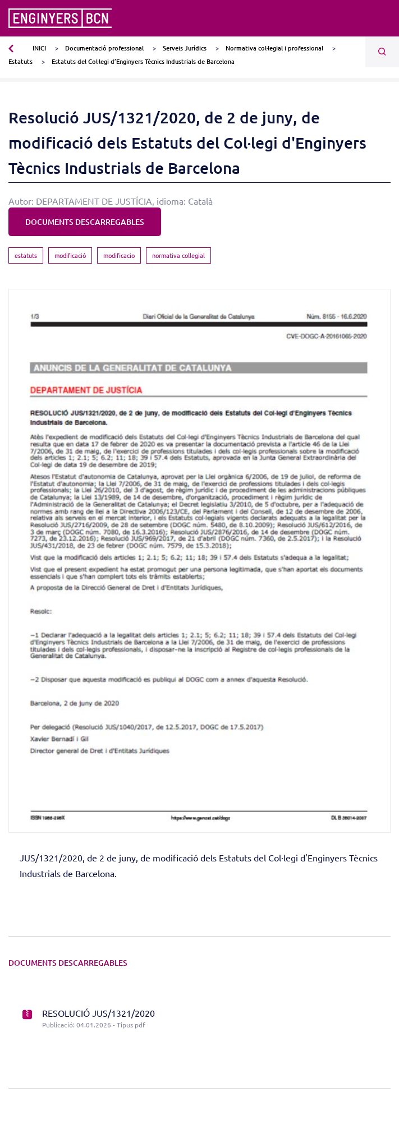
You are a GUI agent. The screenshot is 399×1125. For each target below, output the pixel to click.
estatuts (26, 255)
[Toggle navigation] (383, 18)
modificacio (119, 255)
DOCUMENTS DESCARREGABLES (84, 221)
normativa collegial (178, 255)
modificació (70, 255)
